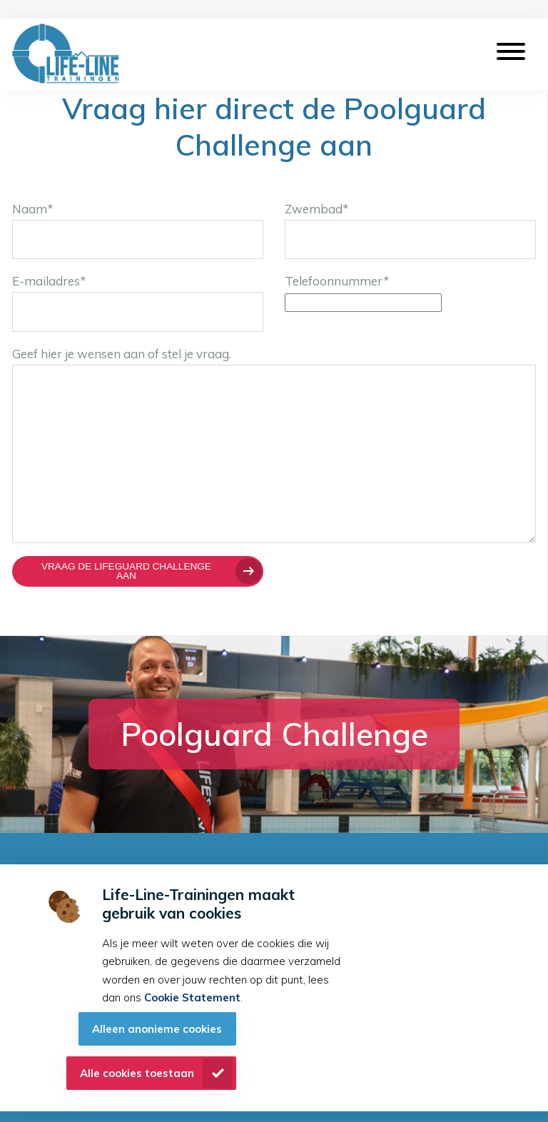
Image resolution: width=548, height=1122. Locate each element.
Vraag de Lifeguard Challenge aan (126, 571)
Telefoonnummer (337, 280)
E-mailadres (49, 280)
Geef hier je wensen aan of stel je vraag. (121, 353)
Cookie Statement (192, 997)
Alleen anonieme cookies (157, 1029)
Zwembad (317, 208)
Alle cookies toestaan (137, 1073)
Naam (33, 208)
